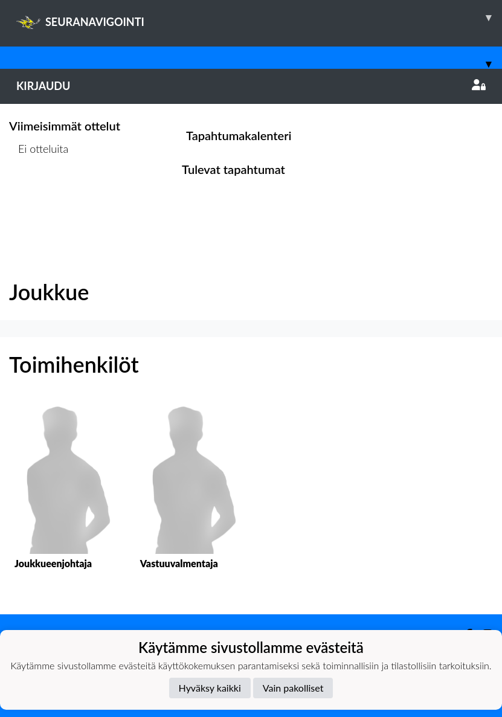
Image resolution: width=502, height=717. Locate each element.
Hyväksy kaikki (210, 687)
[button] (63, 497)
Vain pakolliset (293, 687)
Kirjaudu (251, 85)
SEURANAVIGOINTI (259, 17)
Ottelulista (39, 195)
